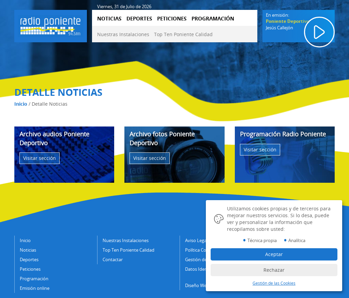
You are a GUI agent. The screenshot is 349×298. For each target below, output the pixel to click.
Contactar (113, 259)
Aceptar (274, 254)
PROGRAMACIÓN (213, 18)
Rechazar (274, 270)
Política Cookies (201, 250)
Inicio (20, 104)
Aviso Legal (196, 240)
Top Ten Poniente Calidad (183, 34)
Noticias (28, 250)
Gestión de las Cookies (274, 283)
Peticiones (30, 269)
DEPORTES (139, 18)
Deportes (29, 259)
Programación (34, 278)
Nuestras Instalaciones (123, 34)
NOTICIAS (109, 18)
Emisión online (34, 288)
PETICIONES (171, 18)
